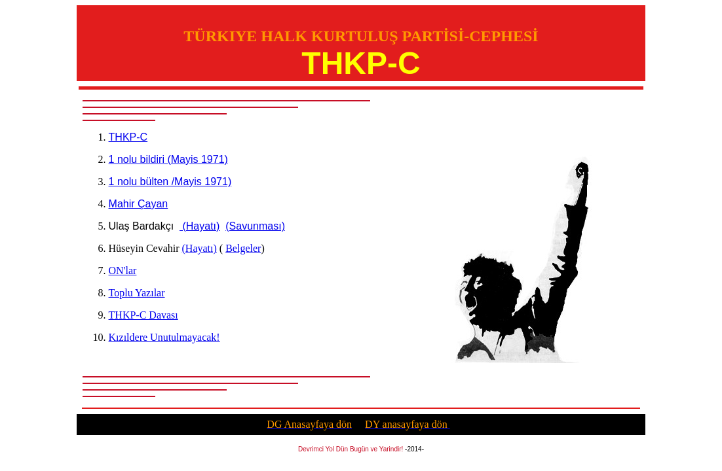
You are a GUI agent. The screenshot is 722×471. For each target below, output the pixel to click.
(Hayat (199, 248)
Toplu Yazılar (137, 292)
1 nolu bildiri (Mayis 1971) (168, 159)
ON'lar (123, 270)
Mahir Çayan (138, 203)
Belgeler (243, 248)
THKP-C (128, 137)
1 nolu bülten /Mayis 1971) (170, 181)
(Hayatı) (199, 226)
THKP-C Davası (143, 315)
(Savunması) (255, 226)
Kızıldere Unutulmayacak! (164, 337)
